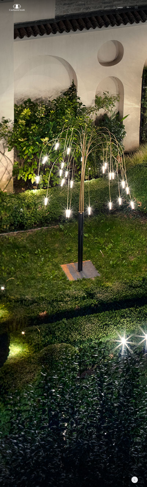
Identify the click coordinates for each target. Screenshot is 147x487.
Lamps (118, 7)
